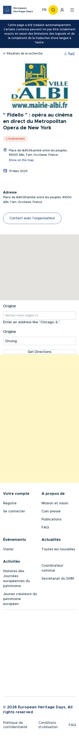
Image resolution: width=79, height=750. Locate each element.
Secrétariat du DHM (58, 579)
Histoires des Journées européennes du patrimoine (16, 579)
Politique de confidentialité (15, 726)
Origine (9, 306)
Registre (10, 503)
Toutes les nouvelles (58, 549)
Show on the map (21, 160)
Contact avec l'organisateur (32, 218)
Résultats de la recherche (23, 53)
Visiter (8, 549)
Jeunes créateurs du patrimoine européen (20, 599)
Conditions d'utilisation (48, 726)
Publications (51, 519)
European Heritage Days (23, 10)
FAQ (45, 527)
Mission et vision (55, 503)
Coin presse (51, 511)
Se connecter (14, 511)
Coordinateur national (52, 568)
